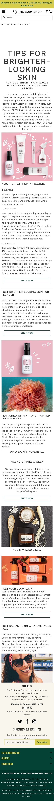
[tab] (27, 754)
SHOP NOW (27, 280)
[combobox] (27, 17)
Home (2, 24)
